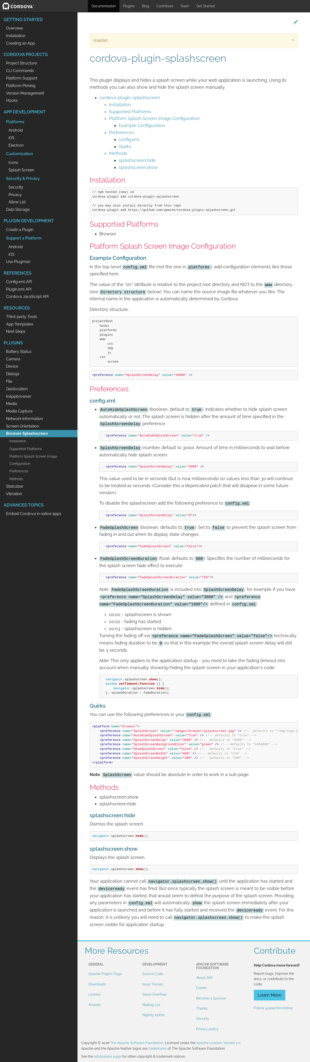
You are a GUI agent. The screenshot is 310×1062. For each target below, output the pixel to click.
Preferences (121, 132)
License (94, 994)
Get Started (205, 6)
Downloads (97, 984)
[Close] (293, 39)
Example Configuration (142, 125)
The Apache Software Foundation (136, 1043)
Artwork (94, 1005)
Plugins (129, 6)
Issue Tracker (152, 984)
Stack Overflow (154, 994)
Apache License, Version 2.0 (218, 1043)
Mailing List (151, 1005)
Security (202, 1019)
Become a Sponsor (211, 998)
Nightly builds (153, 1015)
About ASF (204, 978)
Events (201, 988)
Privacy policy (207, 1029)
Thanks (202, 1008)
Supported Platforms (130, 111)
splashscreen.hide (137, 160)
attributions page (107, 1056)
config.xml (129, 139)
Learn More (269, 995)
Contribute (164, 6)
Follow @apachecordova (273, 1008)
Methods (118, 153)
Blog (145, 6)
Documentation (104, 6)
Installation (120, 104)
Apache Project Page (105, 974)
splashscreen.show (138, 167)
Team (184, 6)
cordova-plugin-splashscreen (129, 97)
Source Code (152, 974)
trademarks (157, 1048)
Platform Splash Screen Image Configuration (154, 118)
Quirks (125, 146)
